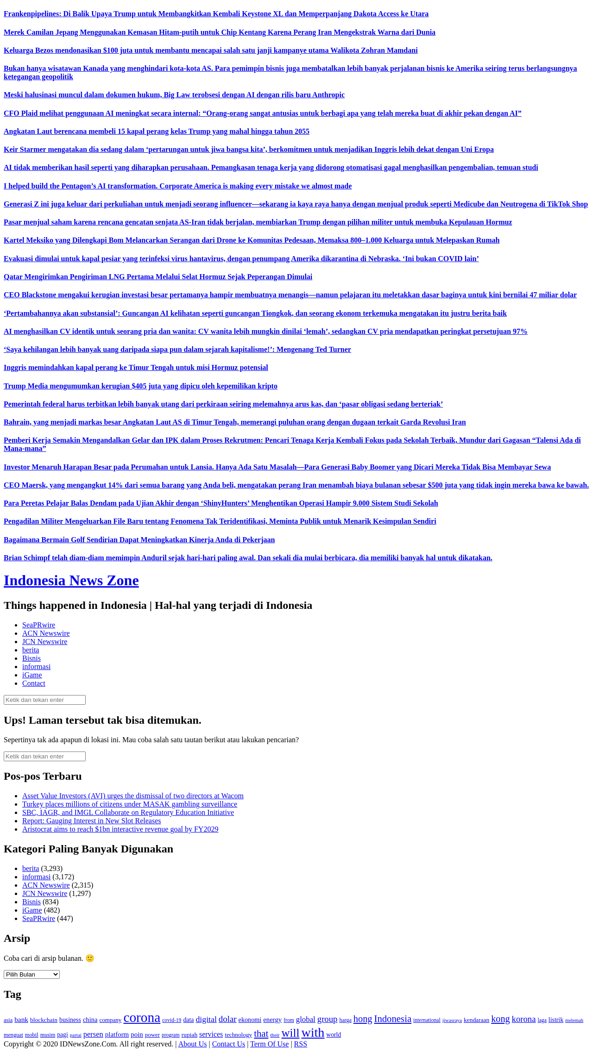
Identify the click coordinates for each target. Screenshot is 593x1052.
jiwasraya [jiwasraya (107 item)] (452, 1020)
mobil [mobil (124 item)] (31, 1035)
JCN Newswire (44, 641)
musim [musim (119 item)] (48, 1035)
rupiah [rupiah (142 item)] (189, 1034)
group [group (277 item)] (327, 1019)
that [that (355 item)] (261, 1033)
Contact (33, 683)
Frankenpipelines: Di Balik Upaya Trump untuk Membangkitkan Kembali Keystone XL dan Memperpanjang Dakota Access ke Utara (216, 14)
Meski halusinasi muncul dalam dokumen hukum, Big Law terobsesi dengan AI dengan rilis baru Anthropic (174, 95)
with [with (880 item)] (312, 1032)
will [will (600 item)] (291, 1033)
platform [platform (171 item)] (117, 1034)
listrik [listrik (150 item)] (556, 1019)
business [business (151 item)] (70, 1019)
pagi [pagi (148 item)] (62, 1034)
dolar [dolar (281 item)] (228, 1019)
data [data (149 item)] (188, 1019)
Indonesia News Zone (71, 580)
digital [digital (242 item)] (206, 1019)
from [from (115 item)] (289, 1020)
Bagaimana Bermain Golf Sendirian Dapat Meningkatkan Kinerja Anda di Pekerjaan (139, 540)
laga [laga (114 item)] (542, 1020)
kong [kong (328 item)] (500, 1019)
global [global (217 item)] (305, 1019)
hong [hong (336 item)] (362, 1019)
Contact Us (229, 1044)
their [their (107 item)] (274, 1035)
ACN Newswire (46, 633)
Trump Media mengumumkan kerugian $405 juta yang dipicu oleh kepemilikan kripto (141, 386)
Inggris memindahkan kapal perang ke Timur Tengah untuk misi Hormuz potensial (136, 367)
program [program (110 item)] (171, 1035)
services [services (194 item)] (211, 1034)
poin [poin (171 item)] (137, 1034)
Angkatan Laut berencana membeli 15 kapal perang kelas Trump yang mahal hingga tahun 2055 (156, 131)
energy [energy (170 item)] (272, 1019)
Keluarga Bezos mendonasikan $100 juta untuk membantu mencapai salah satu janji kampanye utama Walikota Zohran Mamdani (211, 50)
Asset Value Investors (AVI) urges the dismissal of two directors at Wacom (133, 796)
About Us (192, 1044)
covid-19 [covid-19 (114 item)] (171, 1020)
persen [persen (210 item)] (93, 1034)
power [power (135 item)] (152, 1035)
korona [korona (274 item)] (524, 1019)
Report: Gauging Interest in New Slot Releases (91, 821)
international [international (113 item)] (427, 1020)
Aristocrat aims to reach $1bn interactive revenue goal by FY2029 (120, 829)
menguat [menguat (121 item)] (13, 1035)
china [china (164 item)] (90, 1019)
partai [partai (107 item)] (76, 1035)
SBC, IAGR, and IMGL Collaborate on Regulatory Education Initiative (128, 812)
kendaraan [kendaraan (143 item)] (476, 1019)
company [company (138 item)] (110, 1019)
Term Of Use (269, 1044)
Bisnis (31, 658)
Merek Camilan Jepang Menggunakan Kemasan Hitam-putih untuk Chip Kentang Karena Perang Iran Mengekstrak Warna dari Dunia (219, 32)
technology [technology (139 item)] (238, 1034)
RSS (300, 1044)
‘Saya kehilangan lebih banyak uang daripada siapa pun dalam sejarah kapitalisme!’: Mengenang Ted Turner (177, 349)
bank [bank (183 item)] (21, 1019)
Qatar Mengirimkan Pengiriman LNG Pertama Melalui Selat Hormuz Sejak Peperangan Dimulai (158, 277)
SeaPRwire (38, 625)
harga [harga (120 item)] (345, 1020)
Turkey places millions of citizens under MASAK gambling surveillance (129, 804)
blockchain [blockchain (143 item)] (43, 1019)
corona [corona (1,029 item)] (141, 1017)
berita (30, 650)
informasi (36, 666)
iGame (32, 675)
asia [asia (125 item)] (8, 1020)
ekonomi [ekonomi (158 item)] (250, 1019)
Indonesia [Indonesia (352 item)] (392, 1019)
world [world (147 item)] (333, 1034)
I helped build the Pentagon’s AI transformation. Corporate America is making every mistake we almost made (178, 186)
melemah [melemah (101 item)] (574, 1020)
